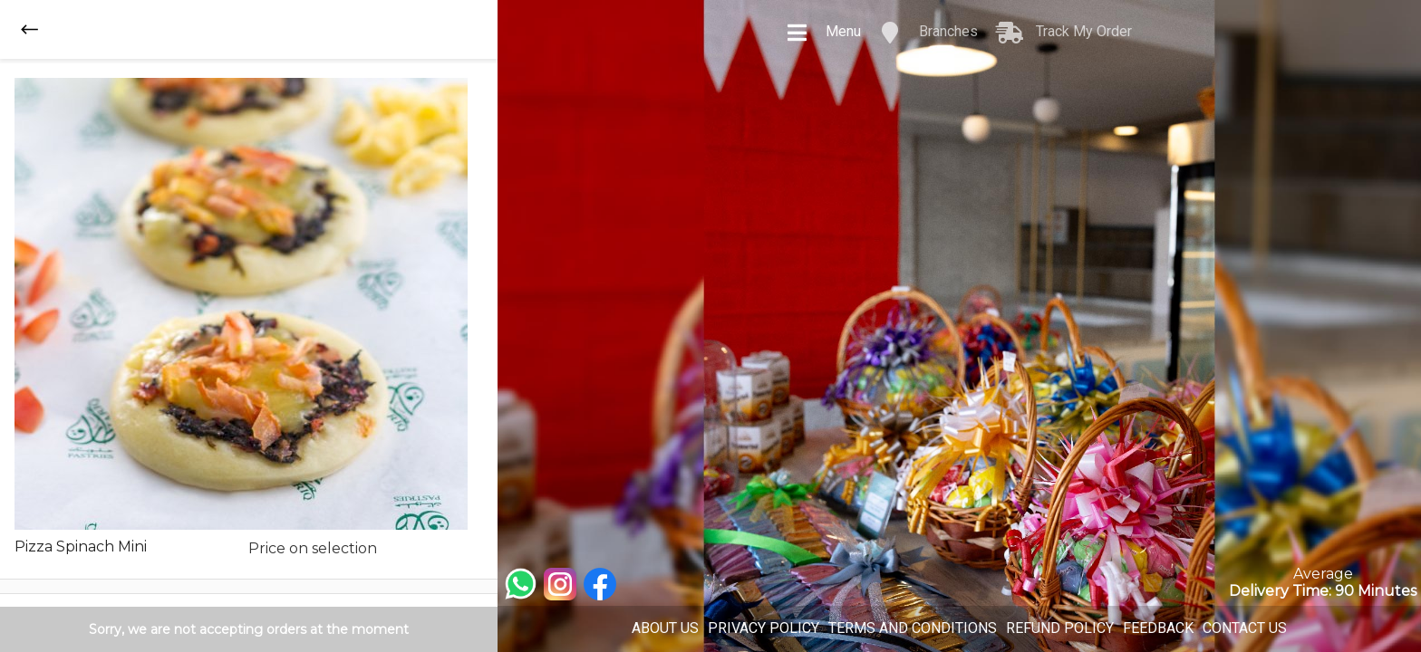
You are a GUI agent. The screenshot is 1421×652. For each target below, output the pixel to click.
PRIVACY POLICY (763, 628)
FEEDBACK (1158, 628)
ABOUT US (665, 628)
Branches (928, 32)
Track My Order (1064, 32)
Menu (823, 32)
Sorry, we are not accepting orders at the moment (249, 629)
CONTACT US (1245, 628)
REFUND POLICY (1060, 628)
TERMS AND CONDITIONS (912, 628)
